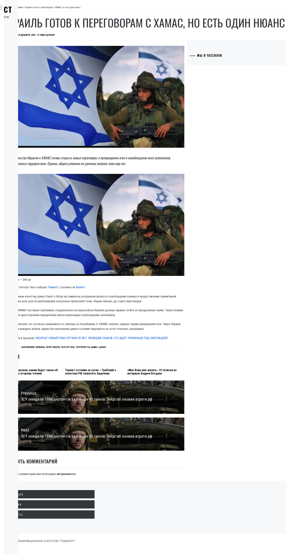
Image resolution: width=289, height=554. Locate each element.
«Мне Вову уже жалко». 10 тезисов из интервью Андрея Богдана (178, 372)
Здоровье (21, 85)
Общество (21, 44)
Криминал (21, 52)
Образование (23, 61)
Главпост (31, 9)
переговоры (108, 346)
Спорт (18, 101)
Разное (19, 93)
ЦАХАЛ (157, 346)
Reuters (135, 267)
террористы (138, 346)
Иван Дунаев (102, 49)
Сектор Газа (123, 346)
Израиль (95, 346)
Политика (21, 28)
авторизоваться (121, 479)
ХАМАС (149, 346)
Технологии (22, 69)
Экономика (22, 36)
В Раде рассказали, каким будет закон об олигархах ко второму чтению (79, 372)
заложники (83, 346)
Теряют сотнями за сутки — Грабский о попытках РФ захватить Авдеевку (126, 372)
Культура (20, 77)
